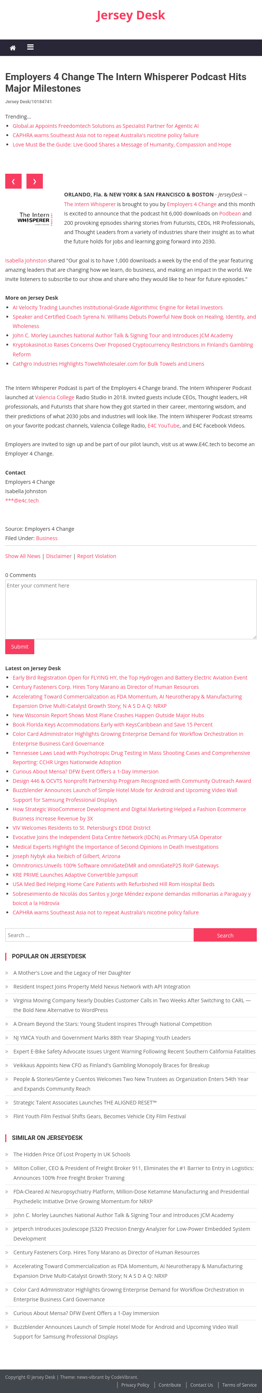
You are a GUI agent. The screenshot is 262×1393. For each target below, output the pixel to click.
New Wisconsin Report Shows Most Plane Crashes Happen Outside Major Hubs (108, 715)
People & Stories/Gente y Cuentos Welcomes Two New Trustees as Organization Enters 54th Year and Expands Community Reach (131, 1083)
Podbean (230, 213)
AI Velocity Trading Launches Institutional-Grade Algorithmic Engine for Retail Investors (118, 307)
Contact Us (201, 1385)
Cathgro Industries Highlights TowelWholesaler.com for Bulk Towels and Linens (108, 363)
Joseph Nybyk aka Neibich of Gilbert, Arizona (66, 856)
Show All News (23, 556)
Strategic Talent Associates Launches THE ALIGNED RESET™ (85, 1102)
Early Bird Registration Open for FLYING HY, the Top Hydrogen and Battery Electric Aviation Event (130, 677)
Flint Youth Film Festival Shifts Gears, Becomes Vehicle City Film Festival (99, 1116)
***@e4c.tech (22, 500)
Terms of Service (239, 1385)
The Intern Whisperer (90, 204)
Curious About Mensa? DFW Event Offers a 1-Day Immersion (85, 771)
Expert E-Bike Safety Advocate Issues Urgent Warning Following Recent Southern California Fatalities (134, 1051)
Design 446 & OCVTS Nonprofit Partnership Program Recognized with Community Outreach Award (132, 780)
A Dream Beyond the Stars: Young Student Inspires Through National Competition (112, 1023)
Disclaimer (59, 556)
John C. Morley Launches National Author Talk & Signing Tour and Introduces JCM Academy (123, 335)
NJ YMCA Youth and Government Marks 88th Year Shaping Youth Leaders (102, 1037)
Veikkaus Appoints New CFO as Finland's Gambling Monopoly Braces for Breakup (111, 1065)
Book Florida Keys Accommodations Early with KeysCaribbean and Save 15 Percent (113, 724)
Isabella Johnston (26, 260)
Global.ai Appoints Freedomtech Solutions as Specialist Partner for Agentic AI (106, 125)
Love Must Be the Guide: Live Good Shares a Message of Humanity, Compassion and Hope (122, 144)
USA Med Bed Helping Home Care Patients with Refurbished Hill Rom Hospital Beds (114, 884)
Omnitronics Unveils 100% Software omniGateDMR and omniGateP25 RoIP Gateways (116, 865)
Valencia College (54, 397)
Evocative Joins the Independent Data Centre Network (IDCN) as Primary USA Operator (117, 837)
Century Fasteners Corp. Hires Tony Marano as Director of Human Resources (106, 686)
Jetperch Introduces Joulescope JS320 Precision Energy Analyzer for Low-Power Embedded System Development (131, 1233)
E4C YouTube (164, 425)
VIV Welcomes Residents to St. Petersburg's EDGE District (82, 827)
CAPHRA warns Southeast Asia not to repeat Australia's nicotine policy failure (106, 135)
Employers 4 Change (192, 204)
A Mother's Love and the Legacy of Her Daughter (72, 972)
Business (47, 538)
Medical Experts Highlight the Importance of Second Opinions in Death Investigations (115, 846)
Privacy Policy (135, 1385)
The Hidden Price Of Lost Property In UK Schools (71, 1154)
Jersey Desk (131, 15)
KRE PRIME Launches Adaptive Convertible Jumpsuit (75, 874)
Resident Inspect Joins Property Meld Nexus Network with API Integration (101, 986)
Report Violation (96, 556)
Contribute (170, 1385)
